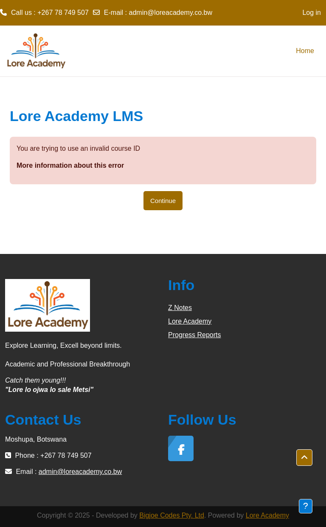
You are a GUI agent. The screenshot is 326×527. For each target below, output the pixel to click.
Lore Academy (189, 321)
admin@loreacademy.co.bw (170, 12)
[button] (304, 457)
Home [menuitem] (305, 50)
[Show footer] (305, 506)
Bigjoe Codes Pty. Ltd (171, 515)
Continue (163, 200)
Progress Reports (194, 334)
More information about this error (70, 165)
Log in (311, 12)
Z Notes (180, 307)
